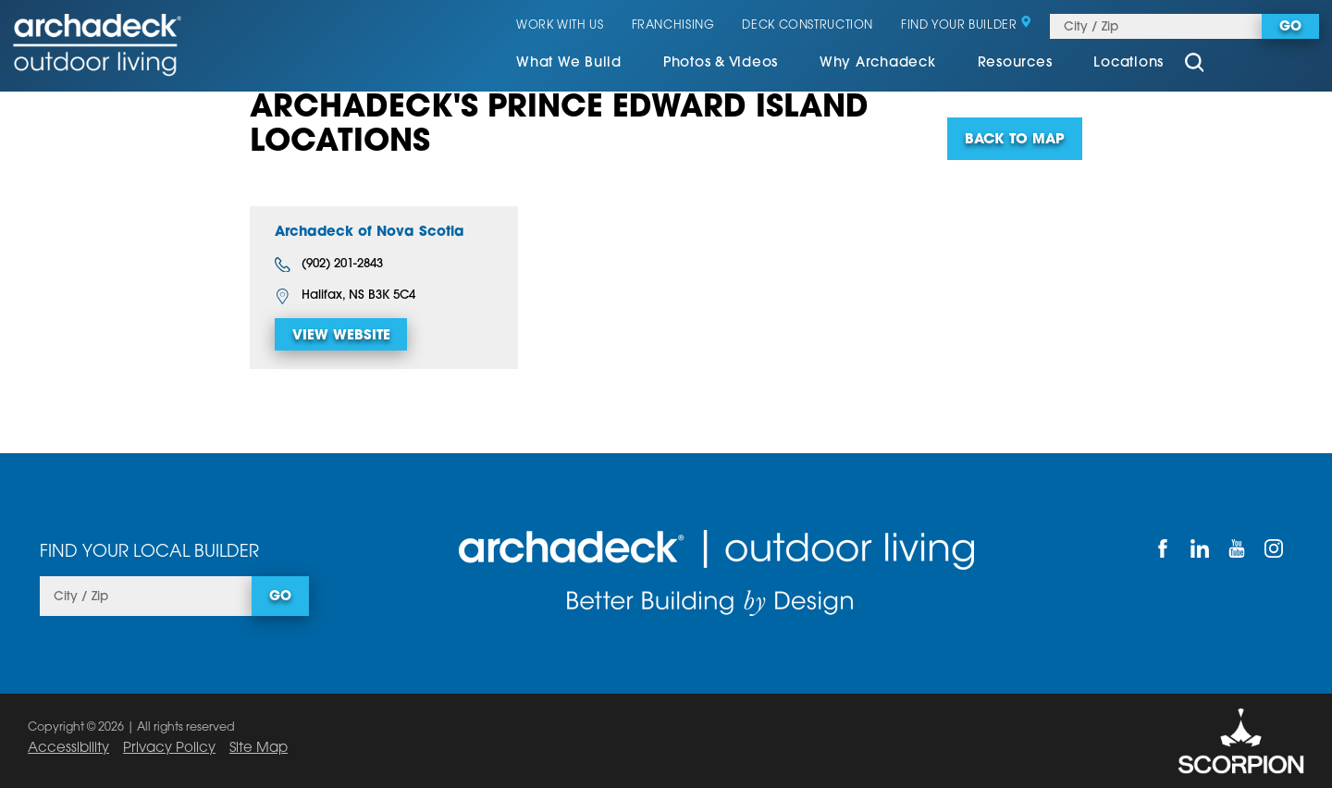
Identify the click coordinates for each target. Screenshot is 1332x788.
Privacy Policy (169, 749)
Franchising (673, 25)
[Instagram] (1273, 548)
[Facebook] (1162, 548)
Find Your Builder (966, 25)
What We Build (569, 63)
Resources (1015, 63)
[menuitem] (569, 64)
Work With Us (560, 25)
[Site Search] (1194, 64)
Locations (1128, 63)
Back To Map (1015, 140)
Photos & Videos (720, 63)
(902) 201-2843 (329, 265)
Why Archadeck (878, 63)
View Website (341, 336)
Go (1290, 27)
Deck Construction (807, 25)
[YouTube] (1236, 548)
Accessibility (68, 749)
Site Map (258, 749)
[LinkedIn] (1199, 548)
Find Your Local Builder (149, 552)
